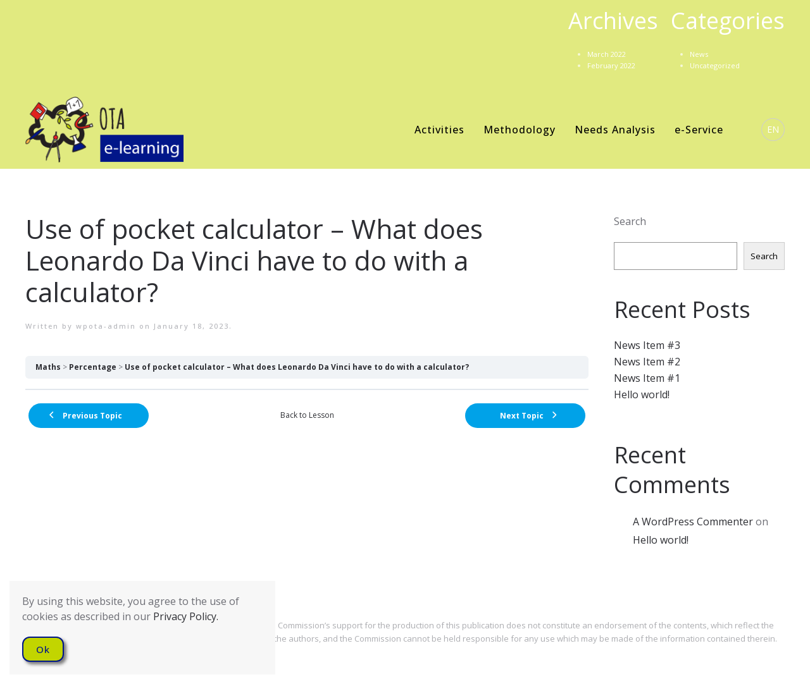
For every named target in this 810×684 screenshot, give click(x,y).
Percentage (92, 367)
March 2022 (606, 54)
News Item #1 (647, 378)
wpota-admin (106, 326)
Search (630, 221)
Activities (439, 130)
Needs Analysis (615, 130)
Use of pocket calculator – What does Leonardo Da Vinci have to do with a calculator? (297, 367)
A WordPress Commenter (693, 521)
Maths (48, 367)
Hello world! (642, 394)
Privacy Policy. (185, 616)
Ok (43, 649)
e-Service (699, 130)
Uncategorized (715, 65)
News (699, 54)
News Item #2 (647, 362)
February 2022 (611, 65)
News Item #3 (647, 345)
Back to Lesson (307, 415)
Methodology (519, 130)
